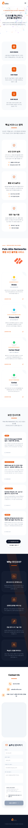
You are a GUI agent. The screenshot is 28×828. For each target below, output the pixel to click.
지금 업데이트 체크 (13, 541)
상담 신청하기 (14, 803)
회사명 (6, 749)
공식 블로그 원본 (14, 545)
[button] (5, 3)
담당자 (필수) (7, 757)
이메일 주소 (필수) (8, 764)
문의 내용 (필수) (8, 771)
